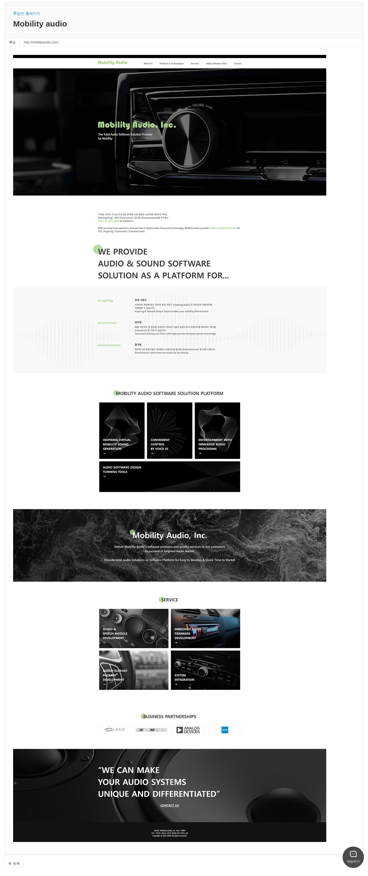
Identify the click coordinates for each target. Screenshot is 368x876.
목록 (14, 864)
